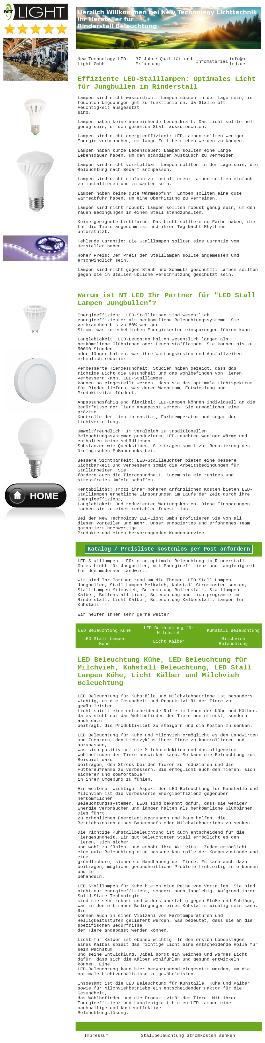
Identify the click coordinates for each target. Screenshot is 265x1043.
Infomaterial (212, 61)
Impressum (96, 1035)
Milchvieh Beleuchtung (233, 641)
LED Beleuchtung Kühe (104, 630)
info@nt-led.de (240, 61)
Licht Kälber (169, 641)
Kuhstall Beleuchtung (233, 630)
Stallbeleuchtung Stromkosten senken (188, 1035)
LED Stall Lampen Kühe (104, 641)
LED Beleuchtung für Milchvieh (169, 630)
